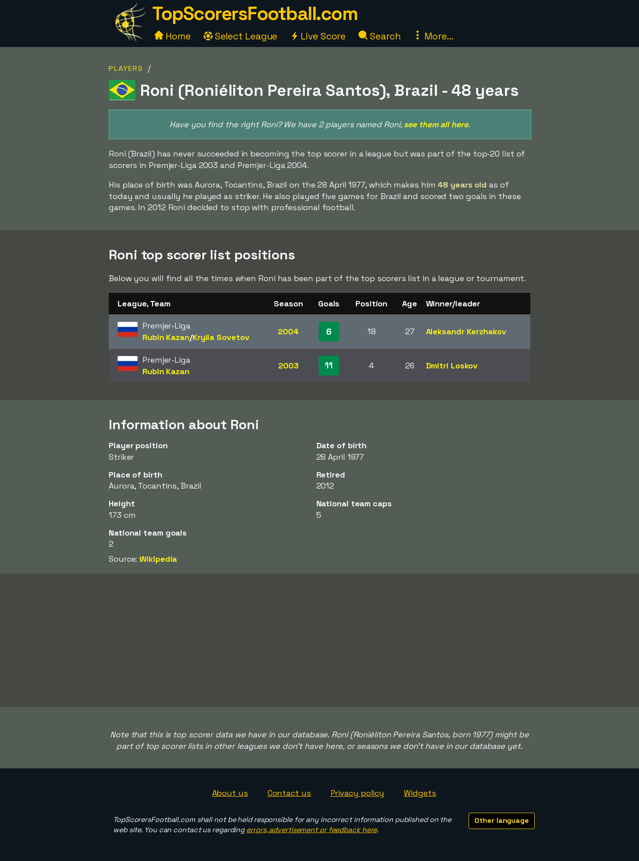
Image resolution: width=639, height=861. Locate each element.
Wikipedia (158, 559)
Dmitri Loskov (452, 365)
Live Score (318, 36)
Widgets (420, 793)
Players (126, 68)
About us (230, 793)
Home (172, 36)
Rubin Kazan (165, 337)
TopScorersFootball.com (254, 13)
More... (433, 36)
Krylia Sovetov (221, 337)
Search (379, 36)
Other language (501, 820)
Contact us (289, 793)
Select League (241, 36)
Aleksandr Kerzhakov (466, 331)
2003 (288, 365)
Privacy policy (358, 793)
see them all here (436, 124)
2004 (288, 331)
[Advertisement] (319, 640)
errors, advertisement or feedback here (311, 829)
